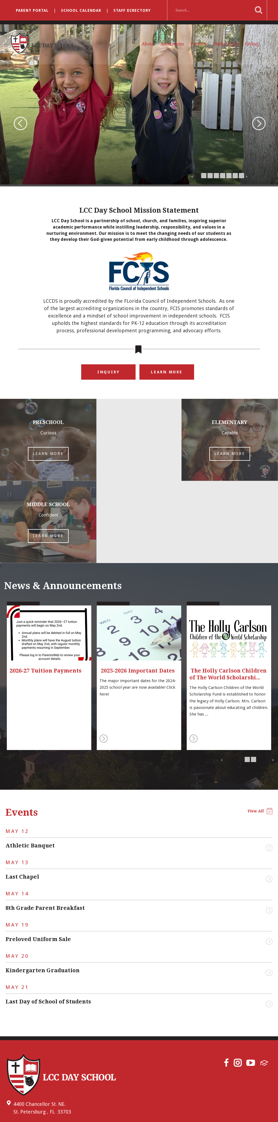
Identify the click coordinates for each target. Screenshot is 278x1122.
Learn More (167, 372)
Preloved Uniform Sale (38, 857)
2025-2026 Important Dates (138, 588)
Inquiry (108, 372)
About (148, 44)
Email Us (20, 1042)
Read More (104, 656)
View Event (269, 765)
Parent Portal (32, 10)
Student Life (226, 44)
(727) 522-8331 (24, 1054)
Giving (251, 44)
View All (260, 728)
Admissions (172, 44)
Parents (199, 44)
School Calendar (81, 10)
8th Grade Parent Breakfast (45, 826)
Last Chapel (22, 794)
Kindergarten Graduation (42, 888)
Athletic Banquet (30, 763)
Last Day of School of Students (48, 919)
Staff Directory (132, 10)
